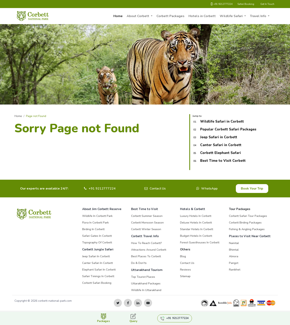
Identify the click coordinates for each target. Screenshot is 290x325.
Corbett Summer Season (147, 216)
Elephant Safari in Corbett (99, 270)
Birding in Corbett (93, 229)
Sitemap (185, 276)
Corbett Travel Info (145, 236)
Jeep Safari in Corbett (218, 137)
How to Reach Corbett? (146, 243)
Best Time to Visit (144, 209)
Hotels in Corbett (202, 16)
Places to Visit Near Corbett (250, 236)
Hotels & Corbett (192, 209)
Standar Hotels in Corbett (196, 229)
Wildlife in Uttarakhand (146, 290)
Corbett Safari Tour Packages (248, 216)
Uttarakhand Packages (146, 283)
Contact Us (158, 188)
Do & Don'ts (139, 263)
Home (118, 16)
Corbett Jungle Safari (97, 249)
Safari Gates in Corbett (97, 236)
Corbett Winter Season (146, 229)
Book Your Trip (252, 188)
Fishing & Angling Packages (247, 229)
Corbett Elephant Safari (220, 153)
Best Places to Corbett (146, 256)
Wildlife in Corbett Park (97, 216)
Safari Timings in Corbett (98, 276)
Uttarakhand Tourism (147, 270)
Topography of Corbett (97, 242)
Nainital (234, 243)
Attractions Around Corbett (148, 250)
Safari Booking (245, 4)
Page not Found (36, 116)
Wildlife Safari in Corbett (222, 121)
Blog (183, 256)
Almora (233, 256)
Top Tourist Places (143, 277)
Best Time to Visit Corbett (223, 160)
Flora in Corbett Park (95, 223)
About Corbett (138, 16)
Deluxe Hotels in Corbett (196, 223)
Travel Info (258, 16)
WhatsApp (209, 188)
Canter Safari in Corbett (220, 145)
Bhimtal (234, 250)
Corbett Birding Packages (245, 223)
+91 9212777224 (221, 4)
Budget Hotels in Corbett (196, 236)
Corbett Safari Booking (96, 283)
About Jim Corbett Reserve (101, 209)
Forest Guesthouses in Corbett (199, 242)
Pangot (233, 263)
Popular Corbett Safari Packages (228, 129)
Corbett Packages (170, 16)
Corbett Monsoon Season (147, 223)
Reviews (185, 270)
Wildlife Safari (231, 16)
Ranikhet (234, 270)
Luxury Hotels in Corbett (195, 216)
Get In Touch (267, 4)
